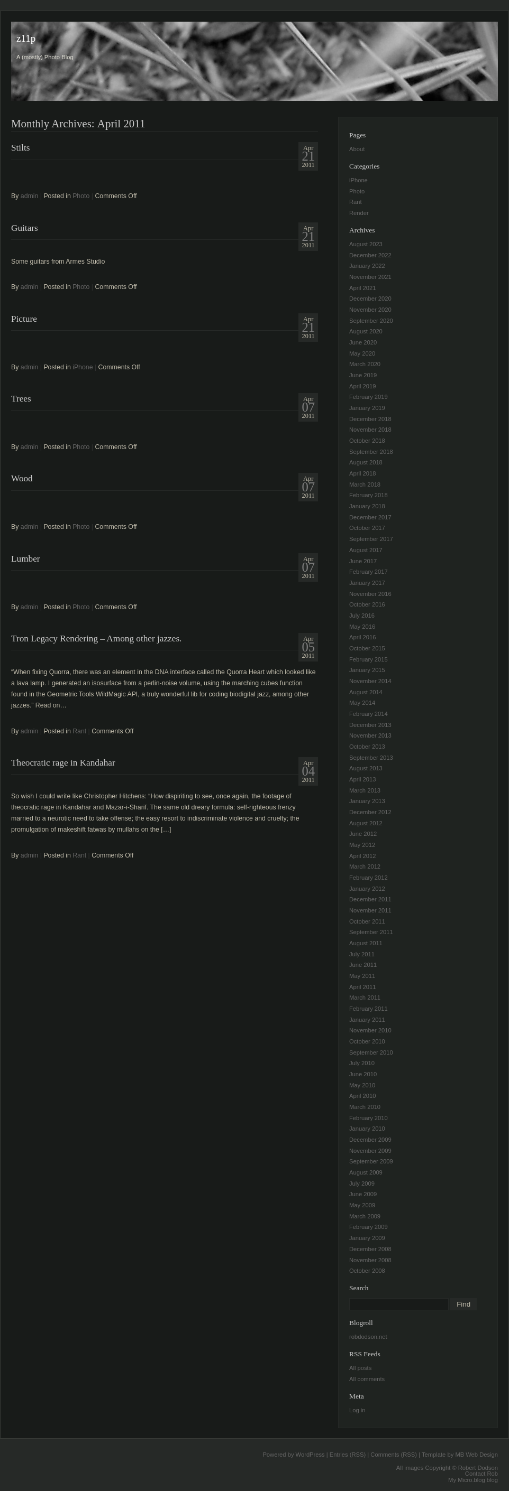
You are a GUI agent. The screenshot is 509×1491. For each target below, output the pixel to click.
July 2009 (362, 1183)
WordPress (310, 1454)
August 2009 (366, 1172)
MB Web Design (476, 1454)
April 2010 (362, 1096)
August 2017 (366, 550)
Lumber (25, 559)
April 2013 (362, 779)
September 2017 (371, 539)
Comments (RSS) (393, 1454)
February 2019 (368, 397)
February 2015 (368, 659)
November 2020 (370, 309)
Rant (79, 731)
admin (30, 196)
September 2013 (371, 757)
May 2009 (362, 1205)
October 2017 (367, 528)
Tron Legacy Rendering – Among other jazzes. (96, 638)
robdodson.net (368, 1337)
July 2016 (362, 615)
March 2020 (364, 364)
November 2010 (370, 1030)
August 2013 (366, 768)
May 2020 (362, 353)
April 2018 (362, 473)
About (357, 149)
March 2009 (364, 1216)
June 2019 (363, 375)
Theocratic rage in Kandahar (63, 763)
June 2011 (363, 965)
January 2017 (367, 583)
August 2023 (366, 244)
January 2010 (367, 1128)
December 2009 (370, 1139)
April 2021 (362, 288)
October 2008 (367, 1271)
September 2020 (371, 321)
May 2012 (362, 845)
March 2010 (364, 1107)
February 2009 (368, 1227)
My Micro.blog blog (473, 1480)
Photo (80, 196)
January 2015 (367, 670)
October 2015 (367, 648)
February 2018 (368, 495)
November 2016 (370, 594)
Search (359, 1288)
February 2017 (368, 572)
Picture (24, 319)
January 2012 (367, 889)
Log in (357, 1410)
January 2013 (367, 801)
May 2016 (362, 626)
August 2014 (366, 692)
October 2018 (367, 440)
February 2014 (368, 714)
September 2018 (371, 452)
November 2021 (370, 277)
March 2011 (364, 997)
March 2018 (364, 484)
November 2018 (370, 429)
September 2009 (371, 1161)
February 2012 (368, 877)
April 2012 (362, 856)
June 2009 (363, 1194)
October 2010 (367, 1041)
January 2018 (367, 506)
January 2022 (367, 266)
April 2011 (362, 987)
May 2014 (362, 703)
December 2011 (370, 899)
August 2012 (366, 823)
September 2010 (371, 1052)
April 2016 (362, 637)
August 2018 (366, 462)
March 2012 (364, 866)
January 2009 (367, 1238)
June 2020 (363, 342)
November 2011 (370, 910)
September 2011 (371, 932)
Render (359, 213)
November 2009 (370, 1151)
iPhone (82, 367)
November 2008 (370, 1260)
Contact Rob (481, 1473)
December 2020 (370, 298)
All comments (367, 1379)
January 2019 (367, 408)
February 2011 (368, 1008)
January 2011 (367, 1020)
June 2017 (363, 561)
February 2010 (368, 1118)
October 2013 (367, 746)
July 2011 (362, 954)
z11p (25, 38)
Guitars (24, 228)
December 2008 (370, 1249)
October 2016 (367, 604)
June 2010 (363, 1074)
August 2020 (366, 331)
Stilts (20, 148)
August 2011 (366, 943)
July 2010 (362, 1063)
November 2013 (370, 735)
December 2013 (370, 725)
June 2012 (363, 834)
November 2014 (370, 681)
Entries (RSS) (348, 1454)
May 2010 (362, 1085)
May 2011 (362, 976)
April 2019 (362, 386)
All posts (360, 1368)
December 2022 (370, 255)
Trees (21, 399)
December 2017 (370, 517)
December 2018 (370, 419)
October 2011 (367, 921)
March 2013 (364, 790)
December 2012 (370, 812)
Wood (22, 478)
